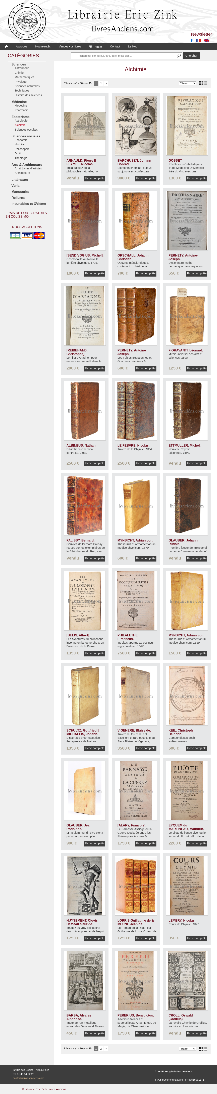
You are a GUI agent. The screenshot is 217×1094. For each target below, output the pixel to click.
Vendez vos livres (70, 46)
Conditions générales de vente (173, 1071)
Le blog (132, 46)
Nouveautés (43, 46)
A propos (21, 46)
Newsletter (201, 34)
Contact (115, 46)
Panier (95, 46)
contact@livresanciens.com (28, 1078)
